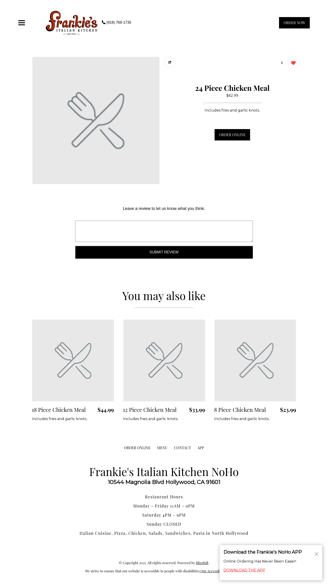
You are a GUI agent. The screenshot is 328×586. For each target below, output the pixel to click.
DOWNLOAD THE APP (244, 570)
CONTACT (182, 447)
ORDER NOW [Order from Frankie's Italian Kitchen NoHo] (294, 22)
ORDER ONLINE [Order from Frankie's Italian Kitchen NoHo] (137, 447)
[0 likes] (292, 63)
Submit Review (164, 252)
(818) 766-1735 (116, 22)
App (200, 447)
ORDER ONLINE (232, 134)
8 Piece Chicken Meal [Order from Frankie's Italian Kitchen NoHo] (240, 409)
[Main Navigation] (21, 22)
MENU (162, 447)
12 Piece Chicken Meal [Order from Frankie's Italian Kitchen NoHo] (150, 409)
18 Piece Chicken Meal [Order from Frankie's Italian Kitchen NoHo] (59, 409)
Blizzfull (202, 563)
